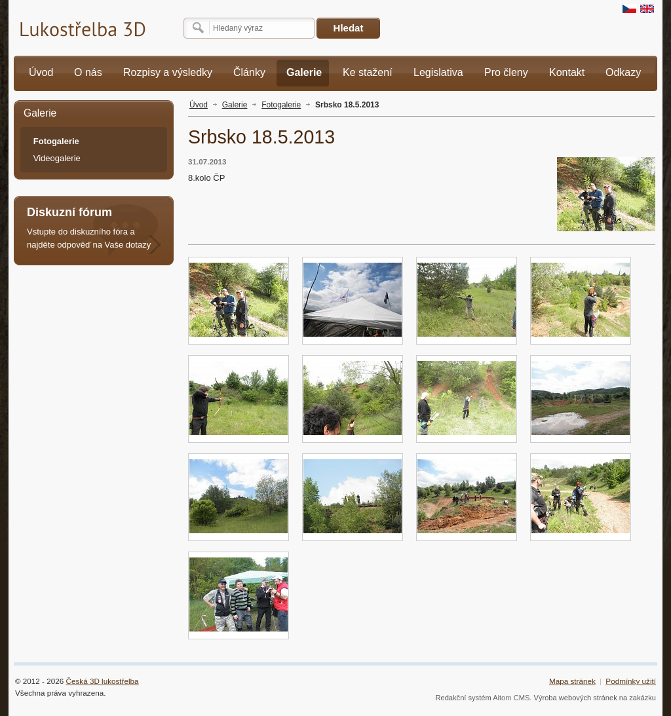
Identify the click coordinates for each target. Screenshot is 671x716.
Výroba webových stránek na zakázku (595, 698)
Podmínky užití (630, 681)
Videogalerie (57, 158)
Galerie (235, 104)
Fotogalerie (281, 104)
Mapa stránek (572, 681)
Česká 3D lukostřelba (102, 681)
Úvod (198, 104)
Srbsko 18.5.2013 (347, 104)
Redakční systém (463, 698)
